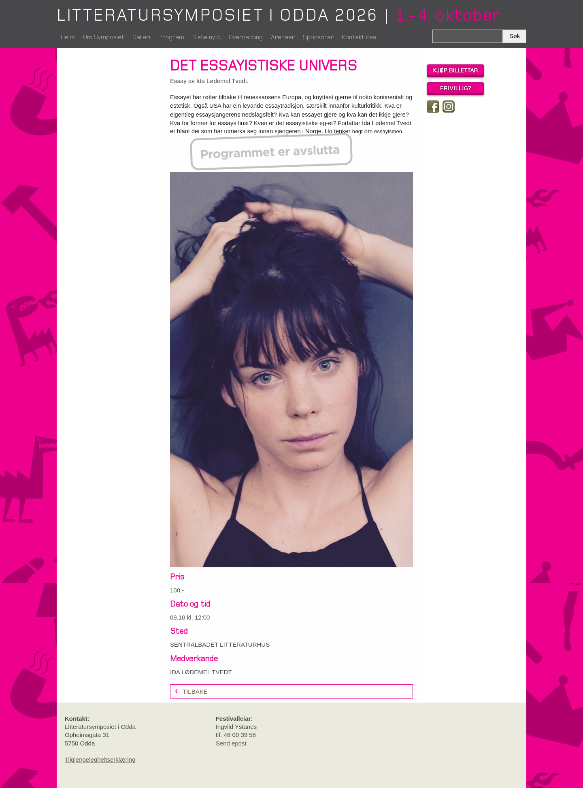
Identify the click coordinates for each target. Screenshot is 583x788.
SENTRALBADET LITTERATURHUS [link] (220, 644)
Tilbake (195, 691)
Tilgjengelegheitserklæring (100, 759)
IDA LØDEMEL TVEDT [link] (201, 672)
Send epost (231, 743)
